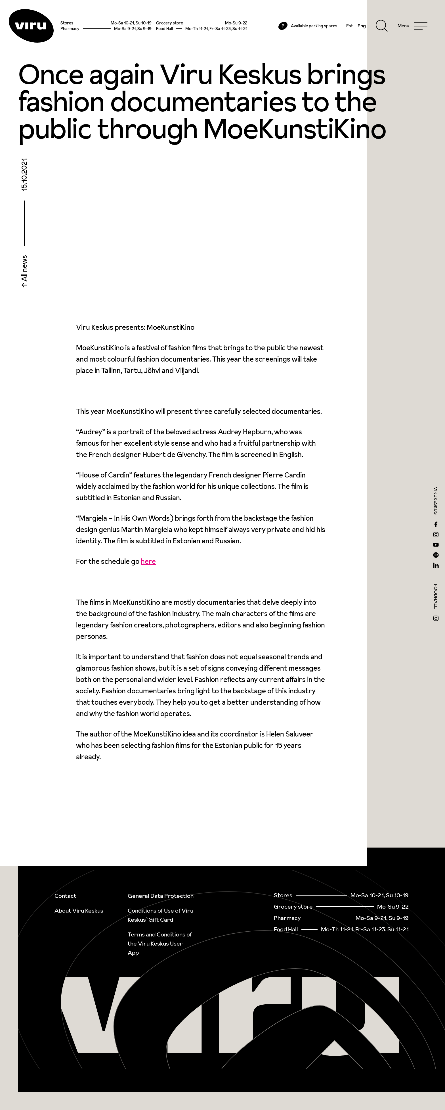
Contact (65, 896)
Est (349, 26)
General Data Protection (161, 896)
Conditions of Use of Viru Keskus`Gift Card (160, 915)
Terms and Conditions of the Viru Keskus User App (160, 943)
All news (24, 270)
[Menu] (412, 26)
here (148, 562)
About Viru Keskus (78, 911)
